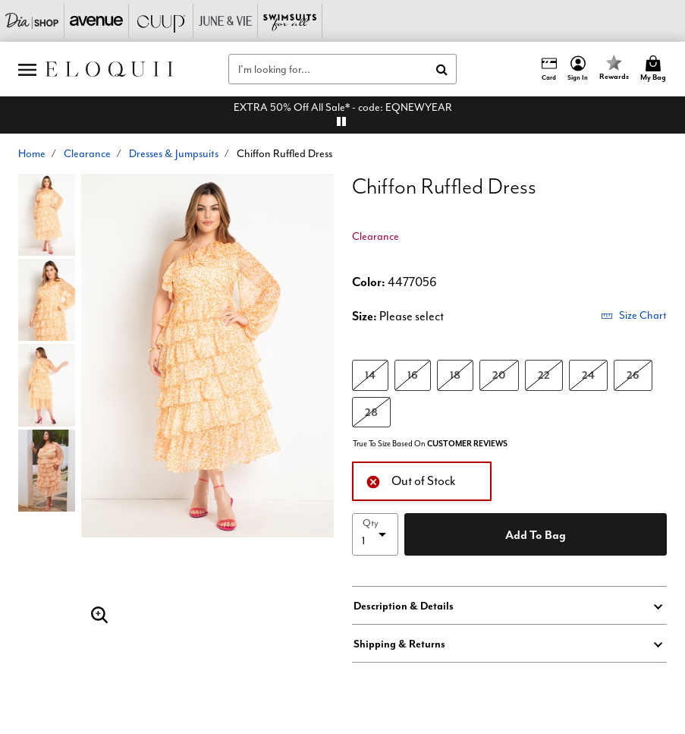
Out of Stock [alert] (411, 480)
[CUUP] (161, 21)
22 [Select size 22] (544, 374)
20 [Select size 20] (499, 374)
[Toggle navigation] (27, 69)
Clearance (87, 153)
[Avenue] (96, 21)
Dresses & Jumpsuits (173, 153)
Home (32, 153)
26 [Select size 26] (633, 374)
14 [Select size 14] (370, 374)
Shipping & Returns (399, 644)
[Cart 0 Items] (655, 69)
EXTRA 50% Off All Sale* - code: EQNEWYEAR (343, 107)
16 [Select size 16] (412, 374)
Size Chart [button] (634, 315)
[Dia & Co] (32, 21)
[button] (578, 69)
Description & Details (403, 606)
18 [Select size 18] (455, 374)
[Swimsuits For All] (290, 21)
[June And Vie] (225, 21)
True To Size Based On (430, 444)
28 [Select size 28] (371, 412)
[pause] (341, 121)
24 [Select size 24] (588, 374)
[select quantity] (375, 534)
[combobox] (342, 69)
